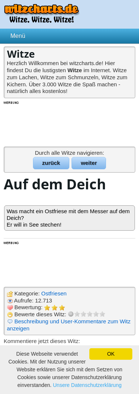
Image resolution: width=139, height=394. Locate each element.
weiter (89, 163)
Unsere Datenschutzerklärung (87, 385)
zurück (51, 163)
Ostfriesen (53, 293)
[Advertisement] (69, 123)
